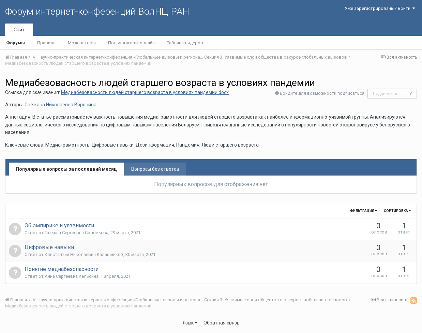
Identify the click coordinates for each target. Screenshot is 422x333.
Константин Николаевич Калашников (84, 254)
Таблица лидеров (185, 42)
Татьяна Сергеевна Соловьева (76, 232)
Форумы (15, 42)
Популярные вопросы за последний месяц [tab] (66, 169)
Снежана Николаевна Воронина (60, 104)
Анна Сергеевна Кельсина (72, 276)
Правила (46, 42)
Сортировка (397, 211)
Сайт (19, 29)
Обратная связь (222, 323)
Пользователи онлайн (131, 42)
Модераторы (82, 42)
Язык (190, 323)
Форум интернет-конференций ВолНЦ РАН (97, 11)
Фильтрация (363, 211)
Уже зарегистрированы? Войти (380, 8)
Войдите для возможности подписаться (322, 93)
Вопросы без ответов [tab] (155, 169)
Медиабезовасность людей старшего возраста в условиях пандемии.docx (145, 92)
